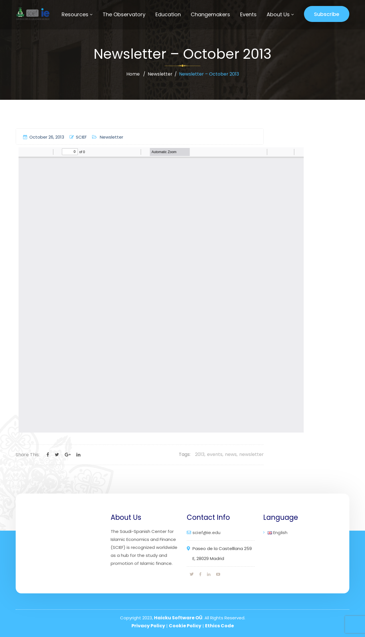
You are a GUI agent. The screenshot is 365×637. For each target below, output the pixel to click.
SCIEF (78, 137)
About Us (278, 14)
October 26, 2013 (43, 137)
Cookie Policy (185, 625)
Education (168, 14)
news (231, 454)
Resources (75, 14)
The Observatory (124, 14)
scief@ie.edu (206, 532)
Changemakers (210, 14)
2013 (199, 454)
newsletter (251, 454)
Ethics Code (219, 625)
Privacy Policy (148, 625)
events (214, 454)
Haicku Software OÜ (178, 617)
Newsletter (159, 74)
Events (248, 14)
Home (132, 74)
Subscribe (326, 14)
